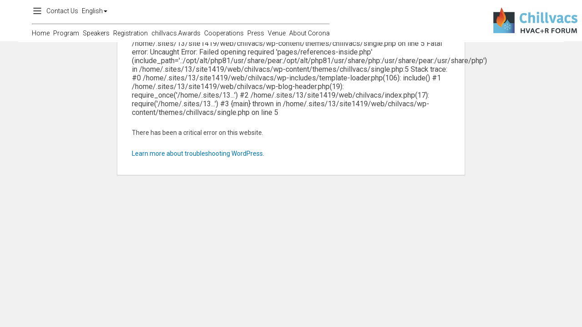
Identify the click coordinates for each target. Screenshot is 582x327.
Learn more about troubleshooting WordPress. (198, 153)
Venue (277, 33)
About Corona (309, 33)
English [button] (94, 11)
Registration (130, 33)
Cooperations (224, 33)
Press (255, 33)
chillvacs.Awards (176, 33)
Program (66, 33)
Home (41, 33)
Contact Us (62, 11)
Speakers (96, 33)
